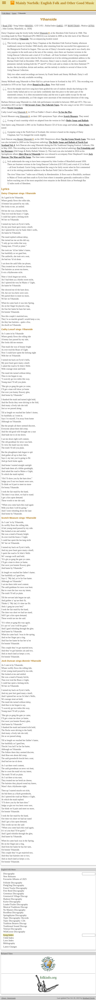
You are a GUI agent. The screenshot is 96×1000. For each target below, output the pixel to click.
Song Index (8, 935)
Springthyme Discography (15, 915)
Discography (9, 873)
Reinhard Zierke (89, 998)
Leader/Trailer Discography (15, 904)
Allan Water (84, 125)
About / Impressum (8, 998)
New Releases (9, 876)
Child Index (8, 938)
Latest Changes (10, 946)
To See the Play (65, 112)
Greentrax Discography (13, 893)
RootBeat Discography (13, 912)
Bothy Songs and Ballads (77, 120)
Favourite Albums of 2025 (15, 879)
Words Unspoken (15, 108)
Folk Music (6, 13)
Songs (14, 13)
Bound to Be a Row (41, 84)
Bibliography (9, 943)
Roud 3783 (7, 26)
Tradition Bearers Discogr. (15, 923)
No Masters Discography (14, 910)
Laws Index (8, 940)
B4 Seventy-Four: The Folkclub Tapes (42, 105)
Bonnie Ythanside (24, 139)
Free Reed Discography (13, 890)
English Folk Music (8, 870)
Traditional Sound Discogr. (15, 926)
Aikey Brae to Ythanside (30, 154)
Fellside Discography (12, 882)
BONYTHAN (74, 26)
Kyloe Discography (12, 901)
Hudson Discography (12, 899)
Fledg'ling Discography (13, 885)
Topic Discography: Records (16, 918)
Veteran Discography (12, 929)
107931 (91, 26)
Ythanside (44, 33)
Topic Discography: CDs (14, 920)
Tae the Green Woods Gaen (73, 139)
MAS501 (29, 26)
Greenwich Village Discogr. (15, 896)
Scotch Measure (71, 116)
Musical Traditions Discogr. (15, 907)
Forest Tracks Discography (15, 888)
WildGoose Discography (14, 931)
